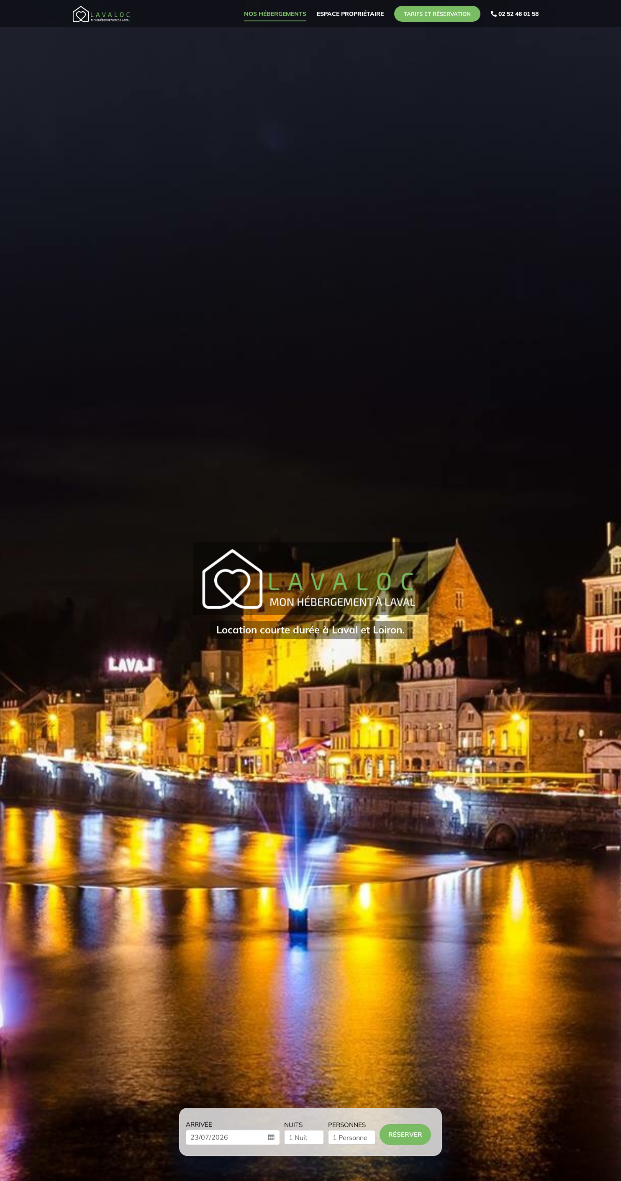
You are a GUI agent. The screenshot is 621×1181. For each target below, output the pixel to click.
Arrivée (199, 1124)
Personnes (347, 1125)
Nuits (293, 1125)
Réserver (405, 1134)
